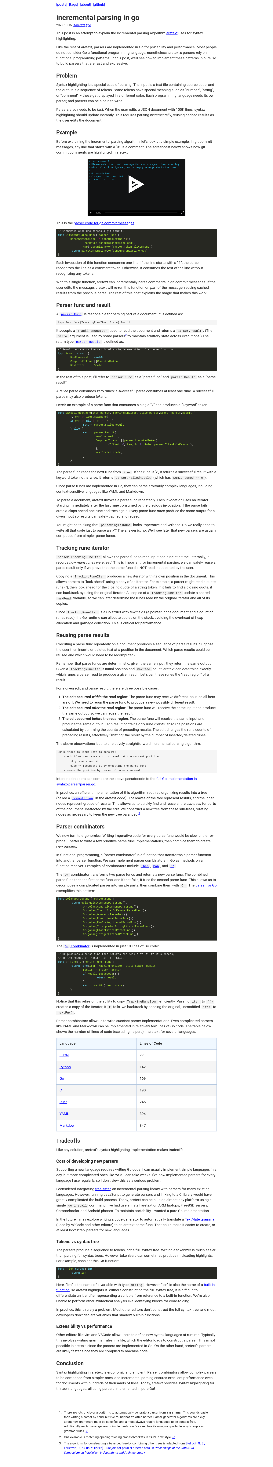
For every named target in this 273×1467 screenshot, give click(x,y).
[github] (99, 4)
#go (88, 25)
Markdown (68, 1125)
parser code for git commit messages (104, 223)
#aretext (79, 25)
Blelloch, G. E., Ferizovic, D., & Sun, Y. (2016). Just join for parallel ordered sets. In (134, 1448)
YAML (64, 1114)
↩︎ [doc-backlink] (87, 1431)
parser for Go (206, 885)
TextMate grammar (200, 1219)
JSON (64, 1055)
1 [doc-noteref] (124, 100)
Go (62, 1078)
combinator (76, 946)
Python (65, 1067)
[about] (85, 4)
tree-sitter (103, 1189)
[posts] (61, 4)
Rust (63, 1102)
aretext (171, 33)
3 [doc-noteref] (139, 813)
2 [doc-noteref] (126, 335)
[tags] (73, 4)
